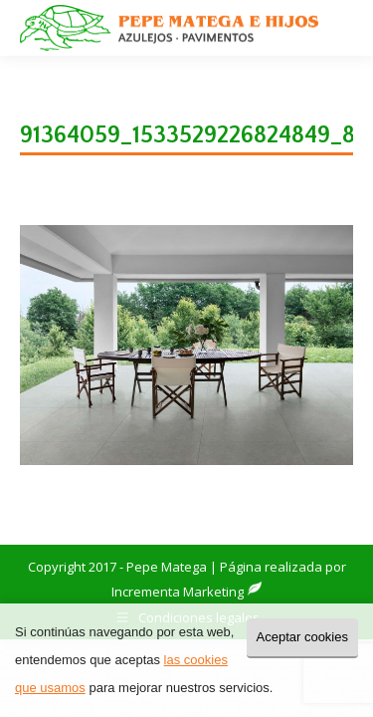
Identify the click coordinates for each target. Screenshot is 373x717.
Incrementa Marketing (187, 591)
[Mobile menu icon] (341, 28)
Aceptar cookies (303, 636)
